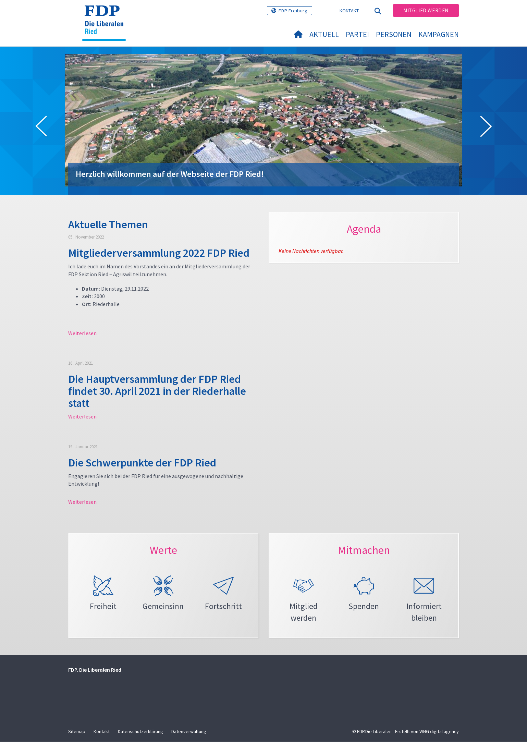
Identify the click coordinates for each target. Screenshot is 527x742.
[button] (41, 127)
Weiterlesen (82, 333)
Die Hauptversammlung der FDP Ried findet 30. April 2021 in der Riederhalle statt (157, 391)
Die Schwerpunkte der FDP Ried (142, 463)
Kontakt (349, 11)
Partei (357, 34)
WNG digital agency (439, 732)
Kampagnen (438, 34)
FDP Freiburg (293, 11)
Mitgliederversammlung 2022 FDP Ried (158, 253)
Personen (394, 34)
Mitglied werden (426, 10)
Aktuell (324, 34)
